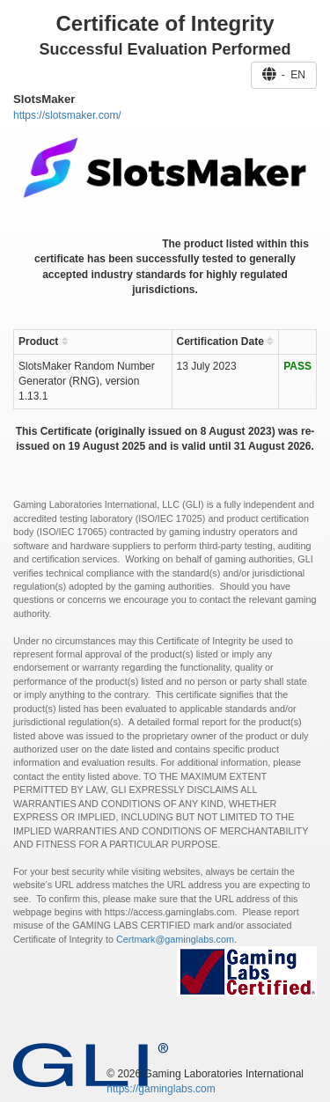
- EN (283, 75)
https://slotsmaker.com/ (67, 115)
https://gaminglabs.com (160, 1089)
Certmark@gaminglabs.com (175, 939)
